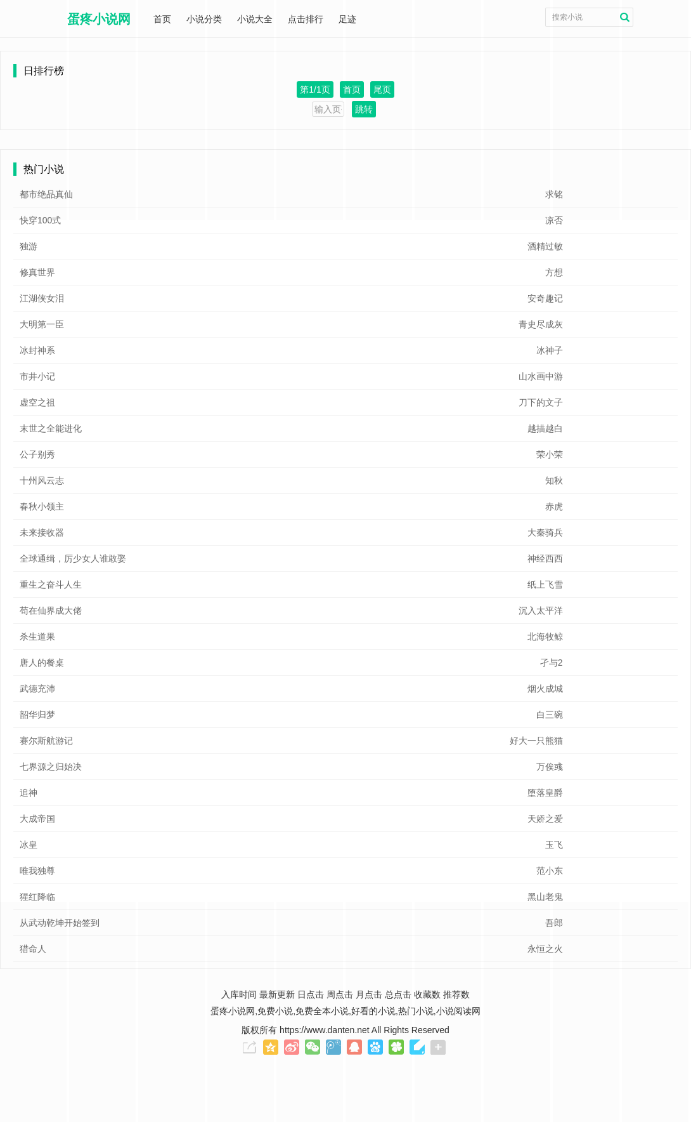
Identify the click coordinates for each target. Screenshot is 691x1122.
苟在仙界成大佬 (51, 610)
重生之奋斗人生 (51, 584)
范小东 (549, 871)
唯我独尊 (37, 871)
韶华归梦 (37, 715)
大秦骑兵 (545, 532)
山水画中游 (541, 376)
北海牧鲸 (545, 636)
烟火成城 (545, 688)
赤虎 (554, 506)
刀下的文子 (541, 402)
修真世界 (37, 272)
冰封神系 (37, 350)
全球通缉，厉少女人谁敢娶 (73, 558)
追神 (28, 793)
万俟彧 (549, 767)
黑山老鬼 (545, 897)
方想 (554, 272)
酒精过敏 (545, 246)
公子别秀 (37, 454)
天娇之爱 (545, 819)
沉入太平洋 (541, 610)
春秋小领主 (42, 506)
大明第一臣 (42, 324)
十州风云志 (42, 480)
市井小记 (37, 376)
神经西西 (545, 558)
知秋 (554, 480)
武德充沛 (37, 688)
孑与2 (551, 662)
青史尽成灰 (541, 324)
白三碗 (549, 715)
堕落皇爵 (545, 793)
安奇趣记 (545, 298)
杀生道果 (37, 636)
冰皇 (28, 845)
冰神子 (549, 350)
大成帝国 (37, 819)
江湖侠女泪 (42, 298)
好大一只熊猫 (536, 741)
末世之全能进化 (51, 428)
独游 (28, 246)
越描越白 (545, 428)
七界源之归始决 (51, 767)
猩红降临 (37, 897)
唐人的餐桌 (42, 662)
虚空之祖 (37, 402)
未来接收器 (42, 532)
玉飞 (554, 845)
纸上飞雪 (545, 584)
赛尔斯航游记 (46, 741)
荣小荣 (549, 454)
